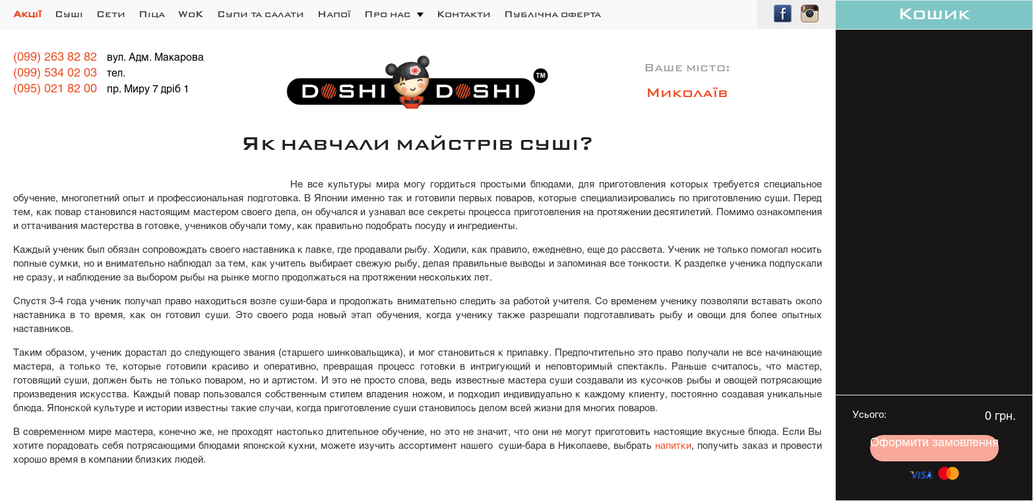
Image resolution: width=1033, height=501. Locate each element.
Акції (27, 15)
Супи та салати (260, 15)
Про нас (387, 15)
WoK (191, 15)
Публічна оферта (552, 15)
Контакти (464, 15)
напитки (673, 446)
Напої (334, 15)
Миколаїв (687, 93)
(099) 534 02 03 (55, 73)
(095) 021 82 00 (55, 89)
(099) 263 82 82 (55, 57)
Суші (69, 15)
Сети (110, 15)
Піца (152, 15)
